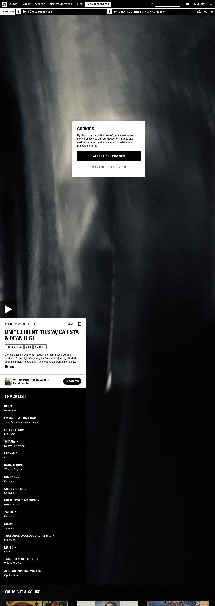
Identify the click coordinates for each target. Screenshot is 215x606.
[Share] (70, 324)
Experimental (14, 346)
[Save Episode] (79, 324)
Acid (28, 346)
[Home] (4, 4)
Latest (26, 4)
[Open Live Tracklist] (205, 12)
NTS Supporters (98, 4)
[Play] (8, 309)
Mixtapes (60, 4)
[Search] (152, 4)
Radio (14, 4)
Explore (40, 4)
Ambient (40, 346)
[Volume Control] (212, 12)
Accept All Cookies (109, 156)
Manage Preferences (109, 167)
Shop (79, 4)
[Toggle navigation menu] (210, 4)
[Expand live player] (192, 12)
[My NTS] (199, 4)
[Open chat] (187, 4)
